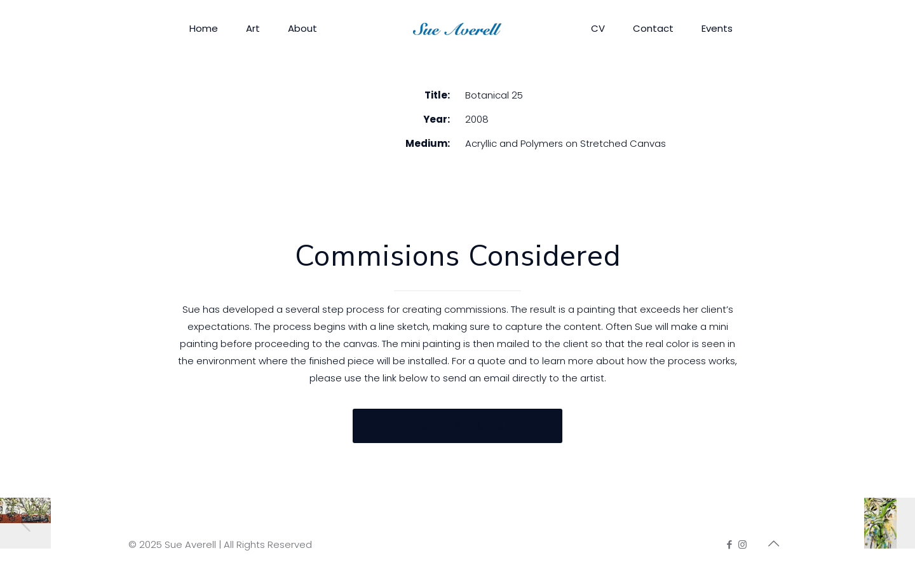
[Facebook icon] (729, 544)
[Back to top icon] (773, 543)
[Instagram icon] (742, 544)
